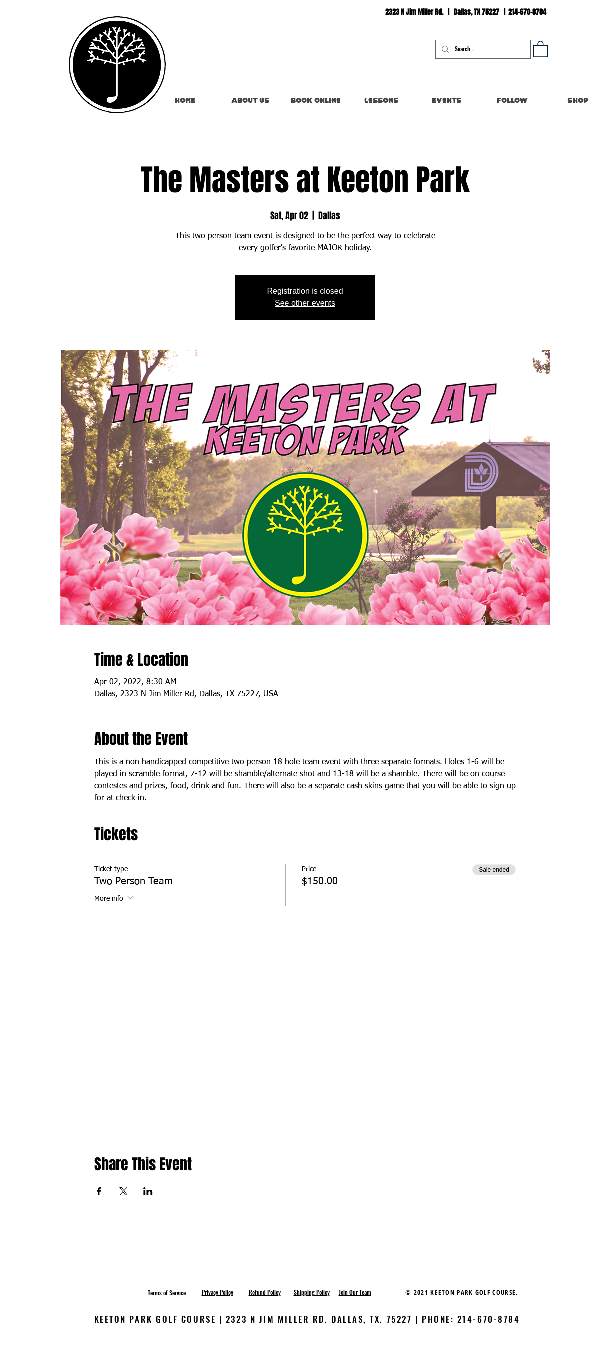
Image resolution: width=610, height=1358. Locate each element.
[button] (540, 48)
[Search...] (482, 49)
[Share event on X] (123, 1191)
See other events (305, 303)
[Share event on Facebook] (99, 1191)
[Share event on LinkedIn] (148, 1191)
